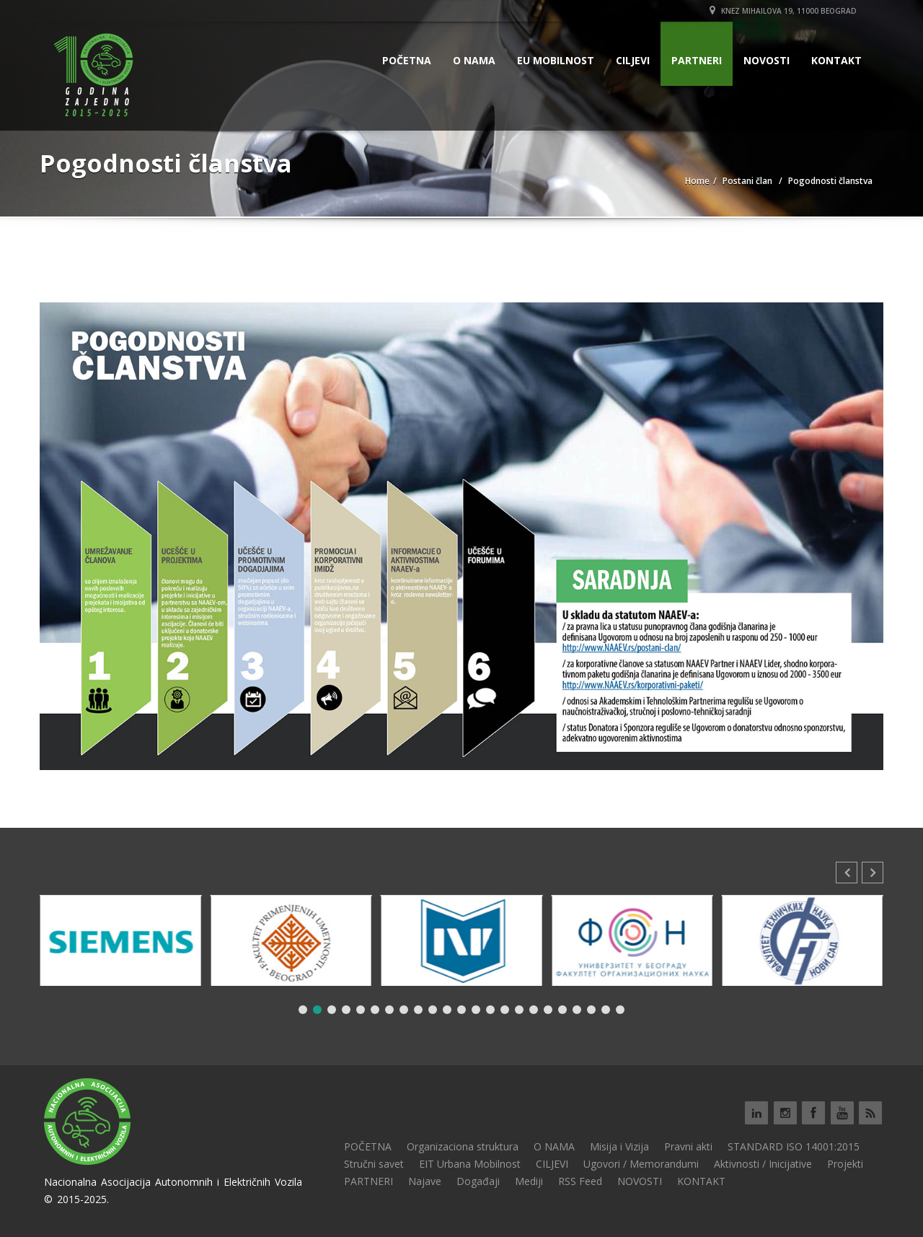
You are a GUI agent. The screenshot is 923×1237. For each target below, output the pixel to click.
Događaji (478, 1181)
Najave (424, 1181)
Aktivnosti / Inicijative (763, 1164)
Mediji (529, 1181)
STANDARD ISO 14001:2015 (794, 1146)
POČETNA (406, 60)
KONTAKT (836, 60)
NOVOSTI (766, 60)
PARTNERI (696, 60)
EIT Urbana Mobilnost (470, 1164)
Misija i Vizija (619, 1146)
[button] (872, 872)
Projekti (845, 1164)
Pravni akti (688, 1146)
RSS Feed (580, 1181)
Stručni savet (374, 1164)
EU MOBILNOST (555, 60)
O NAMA (474, 60)
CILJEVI (633, 60)
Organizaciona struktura (462, 1146)
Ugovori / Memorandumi (641, 1164)
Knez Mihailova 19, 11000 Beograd (783, 11)
